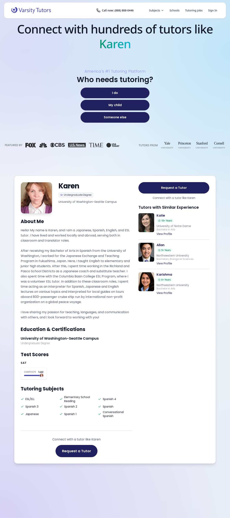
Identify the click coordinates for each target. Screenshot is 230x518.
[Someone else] (115, 117)
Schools (175, 10)
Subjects (156, 10)
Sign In (212, 10)
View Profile (164, 234)
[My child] (115, 105)
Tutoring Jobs (194, 10)
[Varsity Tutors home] (31, 10)
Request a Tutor (76, 451)
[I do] (115, 93)
